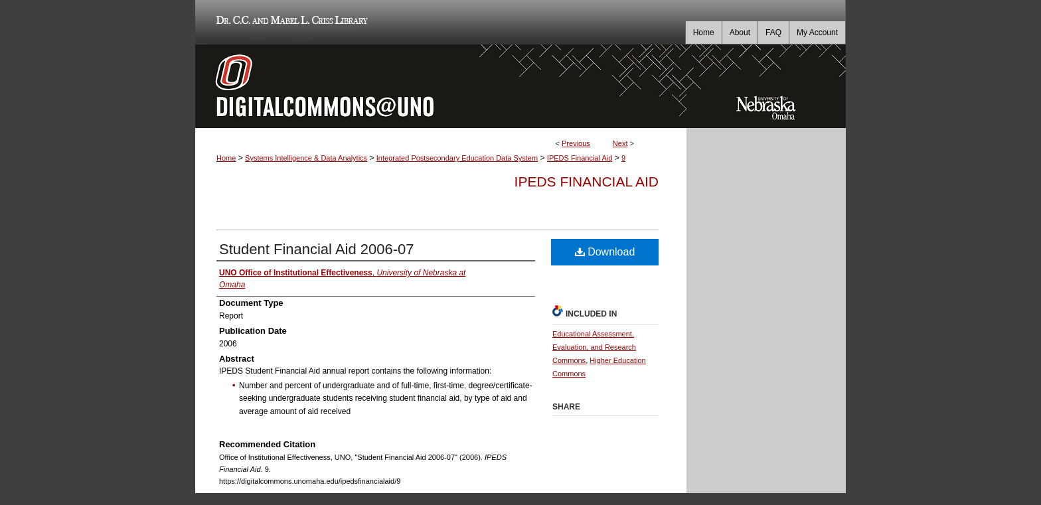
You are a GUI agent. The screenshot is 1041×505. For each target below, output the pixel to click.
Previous (576, 143)
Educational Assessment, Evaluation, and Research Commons (594, 347)
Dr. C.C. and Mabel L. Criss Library (289, 22)
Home (226, 158)
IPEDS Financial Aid (579, 158)
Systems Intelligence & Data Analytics (306, 158)
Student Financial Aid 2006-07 (316, 249)
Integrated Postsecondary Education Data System (457, 158)
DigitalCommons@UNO (440, 86)
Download (605, 251)
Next (620, 143)
